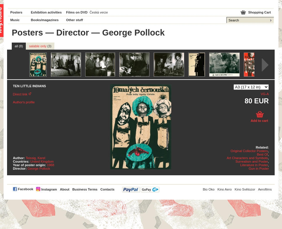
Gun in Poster (259, 168)
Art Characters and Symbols (247, 158)
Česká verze (99, 12)
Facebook (25, 189)
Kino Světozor (245, 189)
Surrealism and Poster (252, 161)
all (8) (19, 46)
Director (72, 32)
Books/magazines (45, 20)
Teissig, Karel (36, 158)
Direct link (20, 94)
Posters (16, 12)
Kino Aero (224, 189)
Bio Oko (208, 189)
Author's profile (24, 102)
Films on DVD (77, 12)
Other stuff (74, 20)
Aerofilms (265, 189)
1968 (50, 165)
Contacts (107, 189)
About (64, 189)
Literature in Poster (254, 165)
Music (15, 20)
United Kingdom (42, 161)
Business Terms (85, 189)
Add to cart (259, 120)
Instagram (49, 189)
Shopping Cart (259, 12)
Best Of (262, 154)
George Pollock (39, 168)
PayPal (140, 189)
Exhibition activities (46, 12)
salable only (40, 46)
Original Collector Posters (249, 151)
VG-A (265, 94)
